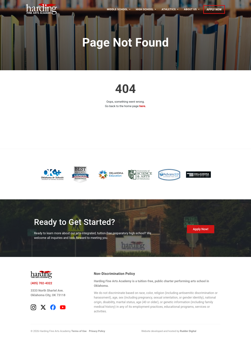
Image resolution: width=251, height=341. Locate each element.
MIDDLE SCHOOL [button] (117, 9)
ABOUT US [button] (190, 9)
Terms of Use (79, 331)
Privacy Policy (97, 331)
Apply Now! (200, 229)
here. (142, 106)
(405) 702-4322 (41, 283)
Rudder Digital (188, 331)
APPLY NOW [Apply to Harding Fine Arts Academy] (214, 9)
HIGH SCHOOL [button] (144, 9)
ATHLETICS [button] (169, 9)
